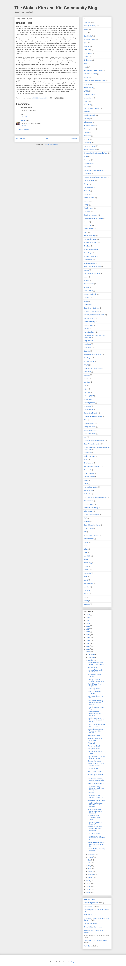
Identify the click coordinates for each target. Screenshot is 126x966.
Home (47, 139)
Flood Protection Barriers (92, 466)
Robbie (23, 120)
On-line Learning (89, 180)
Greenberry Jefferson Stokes (93, 218)
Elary (85, 459)
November (91, 657)
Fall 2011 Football (90, 146)
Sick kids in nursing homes (93, 354)
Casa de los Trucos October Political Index (96, 680)
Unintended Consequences (93, 368)
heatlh (86, 566)
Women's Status (89, 94)
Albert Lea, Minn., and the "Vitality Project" (96, 764)
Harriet (86, 222)
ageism (86, 542)
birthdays (87, 382)
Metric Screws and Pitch (96, 783)
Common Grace (89, 198)
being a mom (88, 187)
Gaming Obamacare (94, 761)
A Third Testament (90, 915)
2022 (88, 617)
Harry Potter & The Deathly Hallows (95, 941)
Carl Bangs (87, 143)
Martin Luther (88, 87)
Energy (86, 205)
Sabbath (87, 351)
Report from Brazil (94, 746)
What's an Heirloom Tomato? (94, 692)
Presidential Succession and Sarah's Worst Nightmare (95, 828)
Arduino (86, 287)
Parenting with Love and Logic (94, 930)
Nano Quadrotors (89, 332)
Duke (86, 56)
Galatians (87, 211)
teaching (87, 590)
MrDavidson (88, 494)
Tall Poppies (88, 358)
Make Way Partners (90, 149)
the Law (86, 594)
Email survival (88, 463)
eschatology (88, 563)
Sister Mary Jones (94, 688)
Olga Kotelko (88, 511)
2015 (88, 635)
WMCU (86, 91)
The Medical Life (89, 361)
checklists (87, 556)
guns (85, 43)
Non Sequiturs (88, 504)
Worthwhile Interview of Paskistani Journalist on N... (96, 838)
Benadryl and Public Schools (94, 675)
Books (86, 29)
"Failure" (87, 191)
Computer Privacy (90, 427)
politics (86, 270)
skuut (86, 580)
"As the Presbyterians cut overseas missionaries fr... (96, 844)
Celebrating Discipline (91, 413)
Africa (86, 156)
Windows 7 (91, 743)
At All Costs (88, 946)
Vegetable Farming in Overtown (95, 739)
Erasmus (87, 84)
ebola (86, 559)
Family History (88, 208)
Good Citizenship (89, 322)
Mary (95, 923)
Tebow (86, 77)
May (89, 866)
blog (85, 385)
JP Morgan (87, 173)
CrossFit (87, 201)
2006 (88, 886)
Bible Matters (88, 291)
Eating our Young (89, 456)
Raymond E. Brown (90, 74)
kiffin (85, 576)
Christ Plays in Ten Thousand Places (96, 909)
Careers (86, 297)
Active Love (88, 399)
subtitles (86, 587)
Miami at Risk (88, 490)
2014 (88, 637)
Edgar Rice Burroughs (91, 311)
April (89, 868)
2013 (88, 640)
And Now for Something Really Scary (95, 671)
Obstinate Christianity (91, 508)
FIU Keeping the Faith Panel (93, 70)
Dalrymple (87, 304)
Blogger (73, 962)
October (91, 660)
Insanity (86, 328)
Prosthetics (87, 347)
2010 (88, 649)
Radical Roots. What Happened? (94, 685)
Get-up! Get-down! (94, 749)
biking (86, 552)
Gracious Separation (91, 215)
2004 (88, 892)
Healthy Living (88, 325)
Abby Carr (87, 136)
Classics (87, 194)
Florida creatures (89, 318)
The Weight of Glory (90, 927)
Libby (86, 483)
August (90, 857)
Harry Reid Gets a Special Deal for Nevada (96, 757)
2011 (88, 646)
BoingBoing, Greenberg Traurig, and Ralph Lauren (95, 731)
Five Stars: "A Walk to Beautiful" (95, 823)
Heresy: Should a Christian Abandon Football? (94, 713)
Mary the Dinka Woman (91, 108)
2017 (88, 629)
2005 (88, 889)
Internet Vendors (89, 477)
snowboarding (88, 583)
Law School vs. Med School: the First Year (95, 796)
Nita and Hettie (93, 667)
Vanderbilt (87, 372)
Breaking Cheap (89, 403)
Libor (85, 232)
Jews (85, 480)
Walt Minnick (88, 260)
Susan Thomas (89, 528)
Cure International (90, 434)
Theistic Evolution (90, 256)
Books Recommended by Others (94, 81)
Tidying (86, 365)
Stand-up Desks (89, 129)
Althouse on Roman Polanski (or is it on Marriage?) (95, 811)
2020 (88, 623)
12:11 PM (24, 116)
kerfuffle (86, 570)
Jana (85, 911)
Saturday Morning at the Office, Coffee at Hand (96, 663)
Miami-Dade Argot (90, 236)
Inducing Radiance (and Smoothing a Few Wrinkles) (95, 804)
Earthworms (88, 453)
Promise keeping (89, 125)
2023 (88, 614)
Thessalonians (89, 539)
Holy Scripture (88, 906)
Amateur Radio (89, 284)
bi (84, 545)
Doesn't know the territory (92, 444)
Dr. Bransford (88, 163)
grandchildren (88, 98)
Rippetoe (87, 521)
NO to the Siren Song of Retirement (95, 497)
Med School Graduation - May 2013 (95, 177)
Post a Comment (24, 129)
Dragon (86, 167)
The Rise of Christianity (91, 535)
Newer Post (20, 139)
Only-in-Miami (88, 341)
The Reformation (89, 39)
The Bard (87, 246)
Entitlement (87, 60)
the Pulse (87, 392)
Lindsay (86, 932)
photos (86, 101)
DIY (85, 437)
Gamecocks (88, 470)
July (89, 860)
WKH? (86, 378)
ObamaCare (88, 122)
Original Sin (88, 923)
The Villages (88, 253)
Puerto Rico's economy (91, 514)
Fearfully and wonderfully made (94, 315)
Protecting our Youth (90, 242)
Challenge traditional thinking (93, 416)
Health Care (88, 225)
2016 (88, 632)
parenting (87, 112)
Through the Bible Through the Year (95, 153)
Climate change (89, 423)
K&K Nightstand (89, 899)
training (86, 601)
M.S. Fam (87, 22)
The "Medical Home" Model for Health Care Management (96, 788)
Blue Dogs (87, 160)
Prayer (86, 184)
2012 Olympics (89, 396)
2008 (88, 881)
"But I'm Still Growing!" (95, 771)
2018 (88, 626)
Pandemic (87, 344)
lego (85, 67)
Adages (86, 280)
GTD (85, 32)
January (91, 877)
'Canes (86, 46)
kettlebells (87, 573)
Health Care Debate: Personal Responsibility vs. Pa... (96, 720)
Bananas (87, 50)
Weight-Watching (89, 263)
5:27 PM (23, 125)
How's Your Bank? (94, 735)
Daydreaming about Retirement (94, 440)
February (91, 874)
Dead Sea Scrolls (89, 115)
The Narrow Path (93, 768)
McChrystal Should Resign (96, 800)
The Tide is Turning (94, 833)
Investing (87, 118)
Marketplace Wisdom (91, 487)
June (90, 863)
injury (86, 389)
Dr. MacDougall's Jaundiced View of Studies (94, 817)
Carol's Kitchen (89, 409)
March (90, 871)
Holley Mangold (89, 473)
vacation (87, 604)
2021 (88, 620)
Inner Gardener (89, 229)
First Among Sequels (91, 903)
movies (86, 132)
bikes (86, 549)
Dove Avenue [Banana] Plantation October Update (95, 702)
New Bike (91, 793)
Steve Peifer (88, 53)
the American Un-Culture (92, 273)
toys (85, 597)
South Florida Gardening (92, 525)
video (86, 277)
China (86, 420)
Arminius (87, 139)
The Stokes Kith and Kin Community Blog (55, 7)
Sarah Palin (88, 36)
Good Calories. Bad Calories (93, 170)
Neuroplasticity (89, 501)
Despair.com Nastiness (91, 308)
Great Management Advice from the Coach (96, 725)
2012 (88, 643)
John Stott (87, 105)
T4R (85, 532)
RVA (85, 518)
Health (86, 63)
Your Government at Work (92, 266)
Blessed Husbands (90, 294)
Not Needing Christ (90, 239)
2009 (88, 652)
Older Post (73, 139)
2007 (88, 883)
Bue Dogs (87, 406)
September (92, 854)
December (91, 654)
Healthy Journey (89, 25)
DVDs (86, 301)
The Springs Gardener (91, 249)
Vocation (87, 375)
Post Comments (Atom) (51, 144)
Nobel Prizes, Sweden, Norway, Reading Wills (96, 779)
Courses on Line (89, 430)
